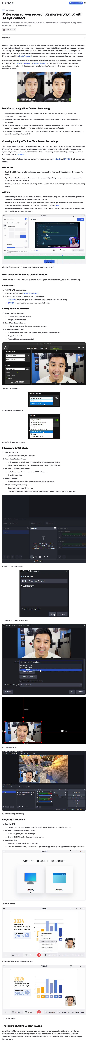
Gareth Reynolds (9, 30)
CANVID (67, 159)
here (57, 205)
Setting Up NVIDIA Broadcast (15, 309)
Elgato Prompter (25, 56)
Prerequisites (8, 285)
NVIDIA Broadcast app (31, 293)
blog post (21, 154)
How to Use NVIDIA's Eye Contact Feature (24, 274)
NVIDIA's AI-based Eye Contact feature (31, 63)
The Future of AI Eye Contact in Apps (22, 1026)
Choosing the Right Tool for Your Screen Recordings (30, 141)
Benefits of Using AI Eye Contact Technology (26, 108)
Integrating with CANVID (13, 819)
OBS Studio (56, 159)
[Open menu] (84, 3)
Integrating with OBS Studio (15, 448)
